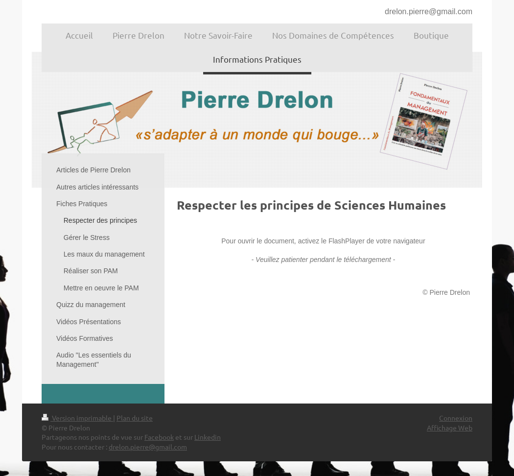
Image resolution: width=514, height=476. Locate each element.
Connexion (455, 417)
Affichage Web (449, 427)
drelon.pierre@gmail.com (428, 11)
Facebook (159, 436)
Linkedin (207, 436)
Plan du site (135, 417)
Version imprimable (77, 417)
